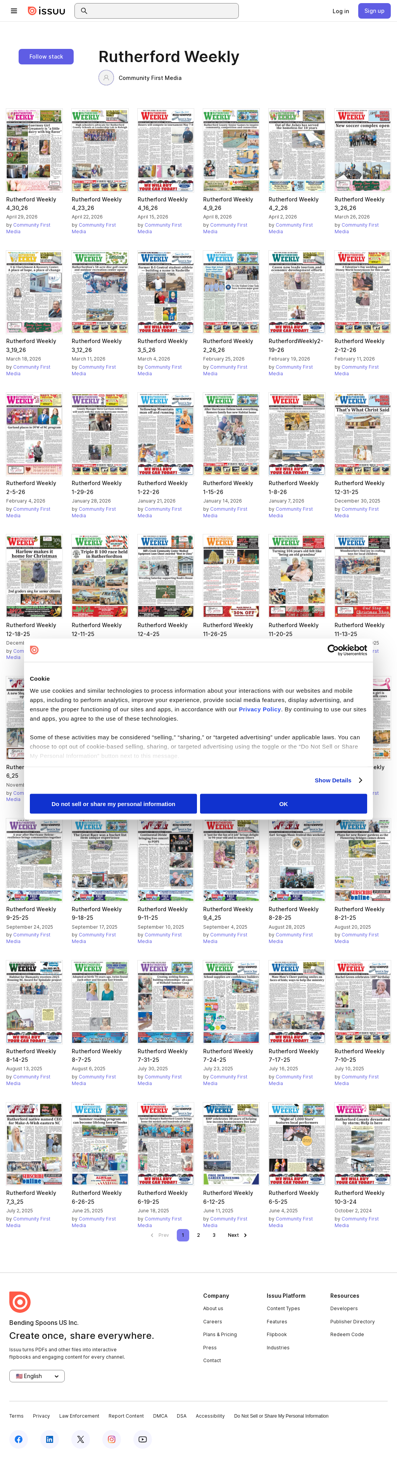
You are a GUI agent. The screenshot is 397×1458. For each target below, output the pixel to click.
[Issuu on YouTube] (142, 1439)
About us (213, 1308)
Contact (212, 1360)
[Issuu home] (46, 11)
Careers (212, 1322)
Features (277, 1322)
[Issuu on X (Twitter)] (80, 1439)
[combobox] (163, 10)
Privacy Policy (260, 709)
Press (210, 1348)
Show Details (333, 780)
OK (283, 803)
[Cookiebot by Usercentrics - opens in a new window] (333, 650)
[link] (340, 11)
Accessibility (210, 1416)
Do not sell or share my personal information (113, 803)
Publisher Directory (352, 1322)
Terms (16, 1416)
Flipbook (277, 1334)
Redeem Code (347, 1334)
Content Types (283, 1308)
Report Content (126, 1416)
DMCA (160, 1416)
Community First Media (139, 77)
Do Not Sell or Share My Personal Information (281, 1416)
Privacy (41, 1416)
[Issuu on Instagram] (111, 1439)
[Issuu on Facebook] (18, 1439)
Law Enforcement (79, 1416)
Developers (344, 1308)
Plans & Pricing (220, 1334)
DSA (181, 1416)
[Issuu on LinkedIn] (49, 1439)
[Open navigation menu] (14, 11)
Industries (278, 1348)
